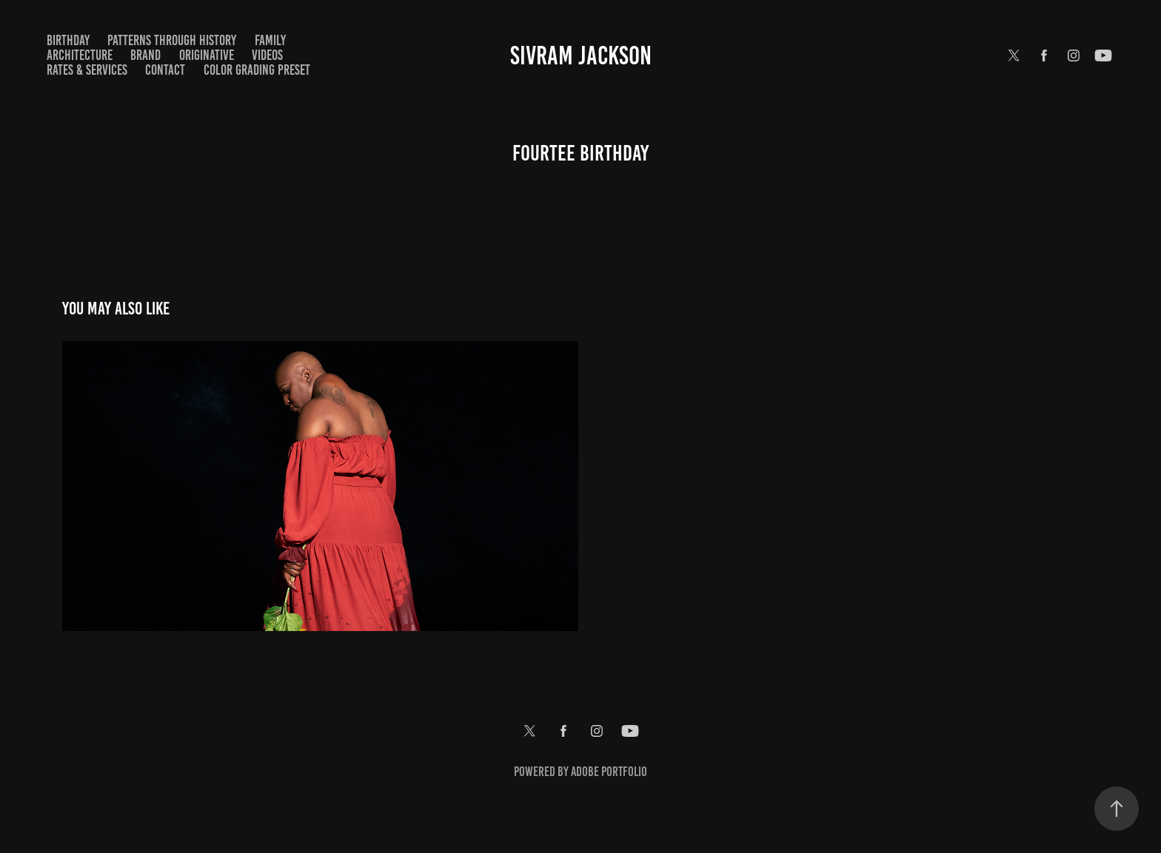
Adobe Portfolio (609, 771)
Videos (267, 55)
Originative (206, 55)
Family (270, 40)
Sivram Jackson (581, 55)
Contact (165, 70)
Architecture (80, 55)
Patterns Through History (171, 40)
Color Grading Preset (257, 70)
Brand (145, 55)
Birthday (68, 40)
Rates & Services (87, 70)
